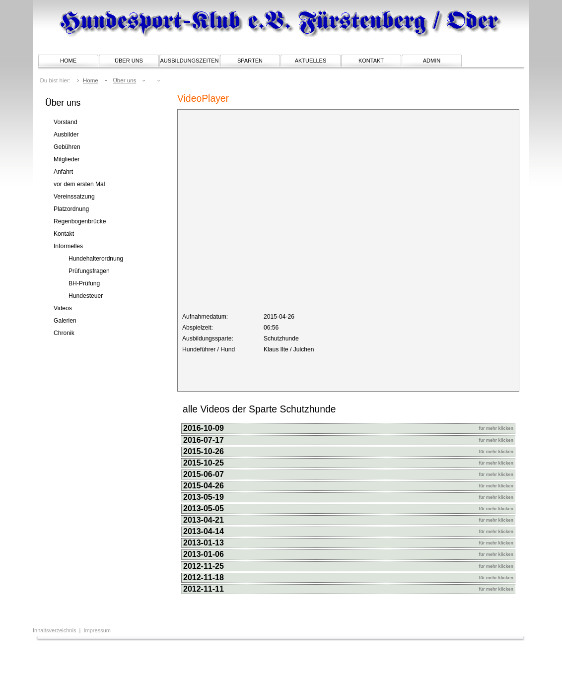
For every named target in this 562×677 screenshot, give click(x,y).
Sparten (250, 61)
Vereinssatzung (74, 196)
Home (68, 61)
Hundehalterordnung (96, 258)
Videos (63, 308)
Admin (431, 61)
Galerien (65, 320)
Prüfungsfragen (89, 271)
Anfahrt (63, 171)
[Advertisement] (159, 660)
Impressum (97, 630)
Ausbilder (66, 134)
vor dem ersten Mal (79, 184)
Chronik (64, 333)
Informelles (68, 246)
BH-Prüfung (84, 283)
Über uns (129, 61)
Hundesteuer (86, 295)
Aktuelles (311, 61)
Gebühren (67, 146)
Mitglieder (66, 159)
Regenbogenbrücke (80, 221)
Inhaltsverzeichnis (55, 630)
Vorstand (65, 122)
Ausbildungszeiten (189, 61)
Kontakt (371, 61)
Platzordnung (71, 208)
